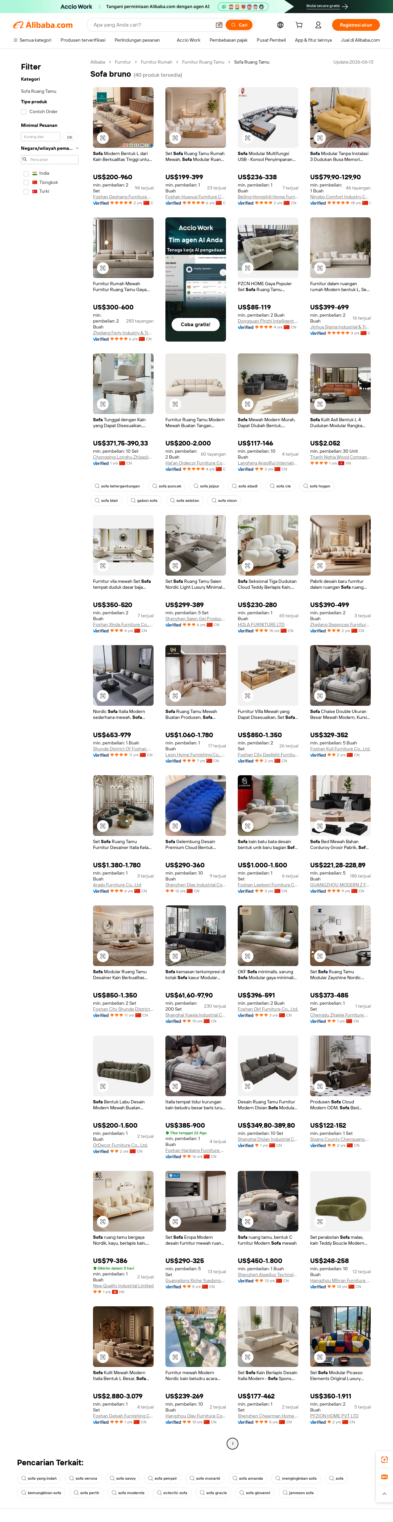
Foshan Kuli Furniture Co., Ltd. (340, 748)
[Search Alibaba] (152, 25)
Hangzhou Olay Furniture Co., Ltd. (195, 1415)
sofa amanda (248, 1478)
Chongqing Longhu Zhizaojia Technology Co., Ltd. (123, 457)
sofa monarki (205, 1478)
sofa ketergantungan (117, 486)
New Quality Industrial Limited (123, 1285)
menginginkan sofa (296, 1478)
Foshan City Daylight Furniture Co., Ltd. (268, 754)
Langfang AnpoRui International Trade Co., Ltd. (268, 462)
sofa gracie (213, 1492)
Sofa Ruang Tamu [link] (252, 62)
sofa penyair (162, 1478)
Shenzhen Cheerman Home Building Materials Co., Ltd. (268, 1415)
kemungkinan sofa (41, 1492)
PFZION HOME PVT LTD (334, 1415)
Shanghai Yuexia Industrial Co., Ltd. (195, 1015)
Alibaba (97, 62)
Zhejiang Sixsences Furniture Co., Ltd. (340, 624)
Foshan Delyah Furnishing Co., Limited (123, 1415)
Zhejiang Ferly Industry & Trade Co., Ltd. (123, 332)
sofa (336, 1478)
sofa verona (83, 1478)
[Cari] (239, 25)
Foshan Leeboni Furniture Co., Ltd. (268, 884)
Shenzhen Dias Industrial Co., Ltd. (195, 884)
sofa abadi (244, 486)
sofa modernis (128, 1492)
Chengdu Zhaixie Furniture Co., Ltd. (340, 1015)
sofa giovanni (254, 1492)
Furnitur (123, 62)
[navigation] (50, 753)
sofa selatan (184, 500)
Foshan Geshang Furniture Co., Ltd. (123, 196)
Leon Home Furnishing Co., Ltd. (195, 754)
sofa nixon (224, 500)
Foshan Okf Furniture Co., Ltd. (268, 1009)
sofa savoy (123, 1478)
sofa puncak (166, 486)
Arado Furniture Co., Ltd (117, 884)
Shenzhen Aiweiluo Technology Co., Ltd (268, 1274)
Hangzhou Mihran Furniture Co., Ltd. (340, 1280)
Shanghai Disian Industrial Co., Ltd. (268, 1139)
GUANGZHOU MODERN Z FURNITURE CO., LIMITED (340, 884)
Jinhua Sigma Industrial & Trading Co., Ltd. (340, 326)
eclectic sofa (172, 1492)
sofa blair (106, 500)
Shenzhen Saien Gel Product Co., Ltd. (195, 618)
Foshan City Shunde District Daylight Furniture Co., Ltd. (123, 1009)
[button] (219, 25)
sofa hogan (316, 486)
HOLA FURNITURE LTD (261, 624)
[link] (384, 1459)
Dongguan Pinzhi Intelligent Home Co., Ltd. (268, 321)
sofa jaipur (206, 486)
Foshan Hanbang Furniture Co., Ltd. (195, 1150)
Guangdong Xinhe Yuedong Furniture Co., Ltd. (195, 1280)
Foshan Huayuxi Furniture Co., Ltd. (195, 196)
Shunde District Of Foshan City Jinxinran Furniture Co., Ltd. (123, 748)
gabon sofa (144, 500)
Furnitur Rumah (156, 62)
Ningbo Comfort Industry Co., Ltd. (340, 196)
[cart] (300, 26)
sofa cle (280, 486)
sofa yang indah (39, 1478)
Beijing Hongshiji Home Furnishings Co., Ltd (268, 196)
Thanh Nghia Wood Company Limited (340, 457)
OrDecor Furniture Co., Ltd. (120, 1145)
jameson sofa (298, 1492)
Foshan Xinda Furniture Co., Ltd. (123, 624)
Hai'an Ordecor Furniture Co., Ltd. (195, 462)
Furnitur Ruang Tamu (203, 62)
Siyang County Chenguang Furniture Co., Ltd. (340, 1139)
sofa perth (86, 1492)
